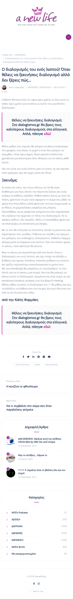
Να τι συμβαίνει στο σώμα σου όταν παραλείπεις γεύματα (29, 407)
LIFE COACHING (22, 364)
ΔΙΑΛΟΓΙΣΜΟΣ (51, 364)
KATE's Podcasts (20, 512)
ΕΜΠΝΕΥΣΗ (45, 87)
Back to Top (36, 591)
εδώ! (47, 134)
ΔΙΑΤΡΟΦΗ (17, 526)
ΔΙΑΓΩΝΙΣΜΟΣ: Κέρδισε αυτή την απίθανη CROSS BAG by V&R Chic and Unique (39, 440)
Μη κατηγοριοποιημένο (24, 553)
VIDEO (37, 364)
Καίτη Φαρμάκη (16, 87)
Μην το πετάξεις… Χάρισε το (32, 455)
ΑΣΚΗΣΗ (16, 519)
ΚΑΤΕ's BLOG (18, 546)
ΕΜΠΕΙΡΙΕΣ (33, 87)
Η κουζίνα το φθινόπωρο (22, 386)
